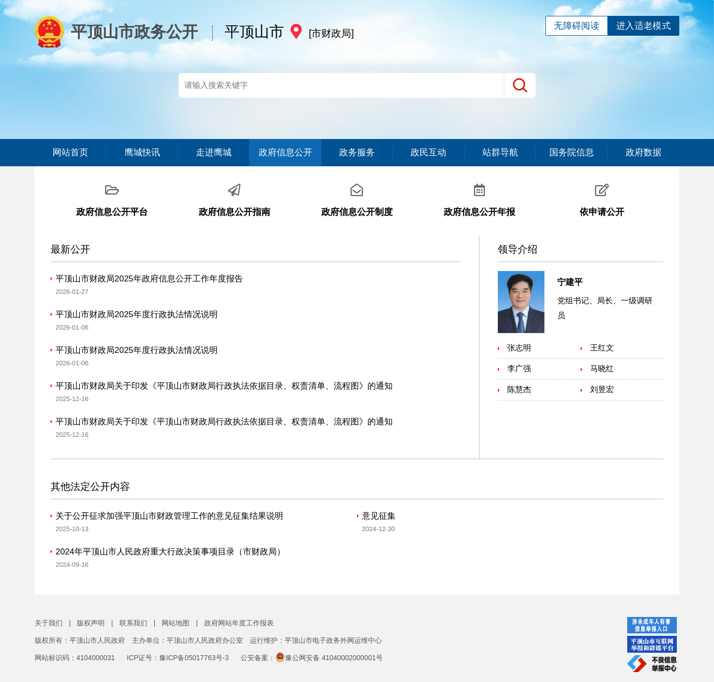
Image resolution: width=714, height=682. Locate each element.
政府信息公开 (285, 152)
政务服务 (357, 152)
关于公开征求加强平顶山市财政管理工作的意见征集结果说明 (169, 516)
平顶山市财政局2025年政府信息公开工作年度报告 (149, 278)
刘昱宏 (602, 389)
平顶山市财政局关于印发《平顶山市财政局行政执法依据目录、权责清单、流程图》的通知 (224, 386)
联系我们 (133, 623)
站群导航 (500, 152)
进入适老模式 (643, 26)
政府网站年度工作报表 (239, 623)
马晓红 (602, 368)
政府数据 (643, 152)
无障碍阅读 (576, 26)
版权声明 (91, 623)
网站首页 (70, 152)
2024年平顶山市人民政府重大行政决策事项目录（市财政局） (170, 551)
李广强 (519, 368)
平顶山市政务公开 (118, 32)
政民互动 (428, 152)
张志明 (519, 347)
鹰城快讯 (142, 152)
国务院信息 (571, 152)
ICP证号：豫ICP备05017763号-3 (178, 658)
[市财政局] (331, 33)
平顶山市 (254, 31)
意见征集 (379, 516)
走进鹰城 (214, 152)
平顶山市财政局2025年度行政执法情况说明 (137, 314)
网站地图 (175, 623)
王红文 (602, 347)
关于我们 (48, 623)
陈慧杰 (519, 389)
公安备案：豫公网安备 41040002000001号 (311, 658)
